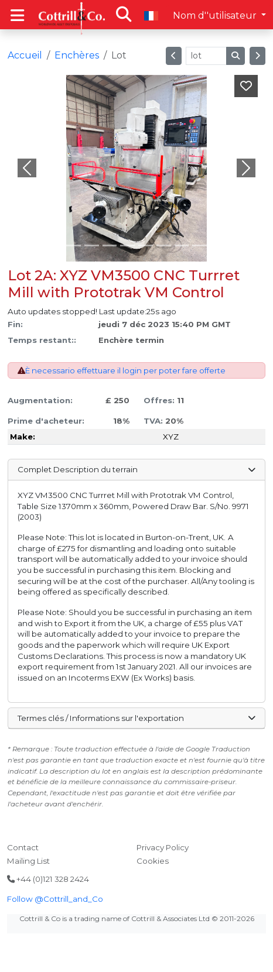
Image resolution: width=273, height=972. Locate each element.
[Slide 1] (73, 245)
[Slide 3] (110, 245)
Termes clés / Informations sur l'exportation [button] (136, 718)
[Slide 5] (145, 245)
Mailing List (28, 860)
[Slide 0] (55, 245)
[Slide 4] (127, 245)
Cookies (152, 860)
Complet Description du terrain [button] (136, 469)
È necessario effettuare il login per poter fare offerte (125, 370)
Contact (23, 847)
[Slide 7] (182, 245)
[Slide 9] (217, 245)
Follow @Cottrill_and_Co (55, 899)
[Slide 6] (163, 245)
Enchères (76, 55)
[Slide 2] (91, 245)
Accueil (25, 55)
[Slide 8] (199, 245)
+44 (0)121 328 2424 (48, 879)
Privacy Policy (162, 847)
